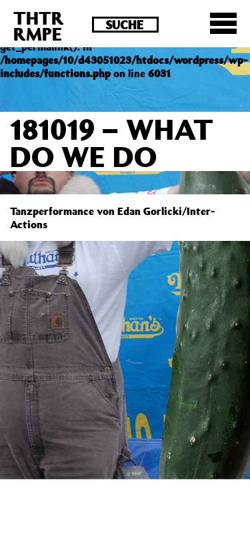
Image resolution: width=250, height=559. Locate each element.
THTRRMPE (38, 25)
